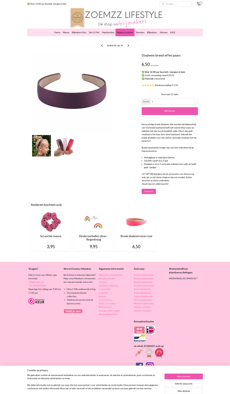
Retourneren (105, 302)
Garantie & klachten (109, 280)
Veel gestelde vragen (109, 305)
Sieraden (140, 27)
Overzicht (148, 186)
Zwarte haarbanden (143, 270)
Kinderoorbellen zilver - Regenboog (93, 232)
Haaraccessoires (125, 27)
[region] (94, 384)
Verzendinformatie (108, 309)
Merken (102, 291)
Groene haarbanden (144, 280)
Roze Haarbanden (142, 287)
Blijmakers (152, 27)
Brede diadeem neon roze (136, 231)
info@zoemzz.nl (36, 277)
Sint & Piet (94, 27)
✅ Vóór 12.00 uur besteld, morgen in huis (46, 4)
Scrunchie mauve (50, 231)
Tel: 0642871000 (37, 280)
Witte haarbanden (143, 295)
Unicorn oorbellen (143, 305)
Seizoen (164, 27)
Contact (103, 277)
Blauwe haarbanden (143, 273)
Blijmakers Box (79, 27)
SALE (172, 27)
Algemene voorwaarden (111, 270)
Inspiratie (103, 287)
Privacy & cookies (107, 298)
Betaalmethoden (107, 273)
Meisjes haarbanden (144, 298)
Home (57, 27)
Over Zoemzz (105, 295)
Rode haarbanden (142, 284)
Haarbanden (108, 27)
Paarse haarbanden (143, 291)
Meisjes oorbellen (142, 302)
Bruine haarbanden (143, 277)
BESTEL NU (170, 106)
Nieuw (66, 27)
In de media (104, 284)
